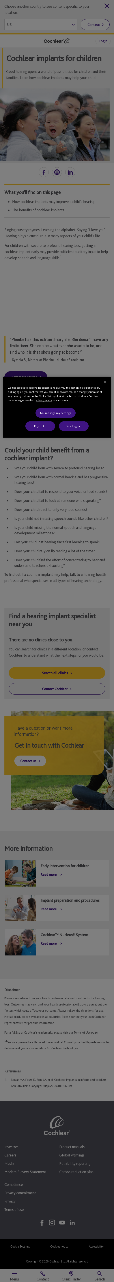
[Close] (105, 382)
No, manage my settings (55, 412)
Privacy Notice (44, 400)
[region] (57, 407)
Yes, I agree (74, 426)
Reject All (40, 426)
